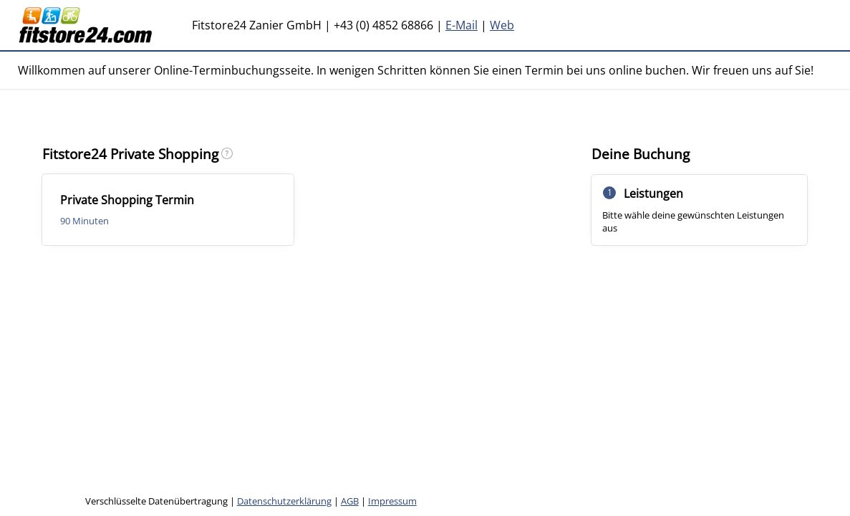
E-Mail (461, 25)
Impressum (392, 500)
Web (502, 25)
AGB (350, 500)
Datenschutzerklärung (284, 500)
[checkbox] (168, 209)
